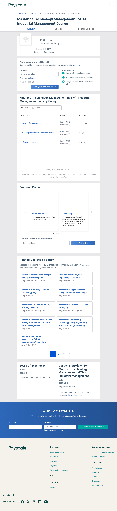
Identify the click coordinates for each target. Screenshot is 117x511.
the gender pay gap (75, 395)
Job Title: (13, 422)
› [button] (91, 211)
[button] (31, 28)
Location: (23, 70)
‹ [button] (26, 211)
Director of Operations (30, 123)
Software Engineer (28, 142)
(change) (33, 78)
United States (21, 13)
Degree (31, 13)
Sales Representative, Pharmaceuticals (37, 133)
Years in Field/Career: (29, 82)
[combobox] (39, 74)
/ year (49, 41)
